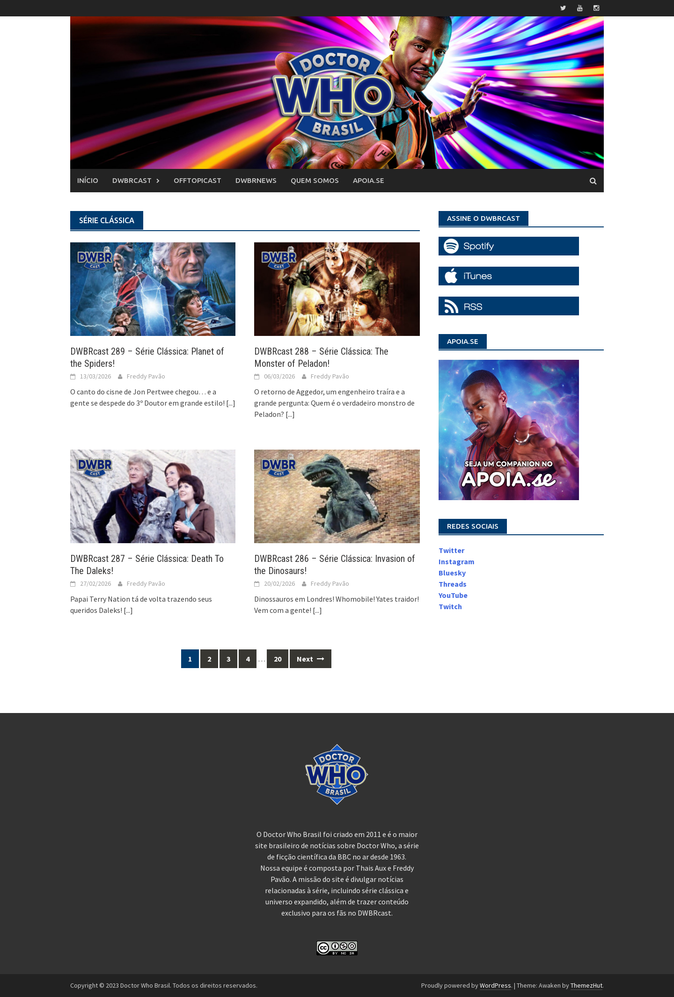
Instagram (457, 561)
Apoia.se (368, 180)
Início (87, 180)
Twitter (451, 550)
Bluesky (452, 572)
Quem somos (315, 180)
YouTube (453, 595)
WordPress (495, 985)
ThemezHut (586, 985)
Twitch (450, 606)
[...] (230, 403)
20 (277, 658)
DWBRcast (132, 180)
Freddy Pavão (146, 376)
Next (310, 658)
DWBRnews (256, 180)
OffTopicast (197, 180)
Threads (453, 584)
